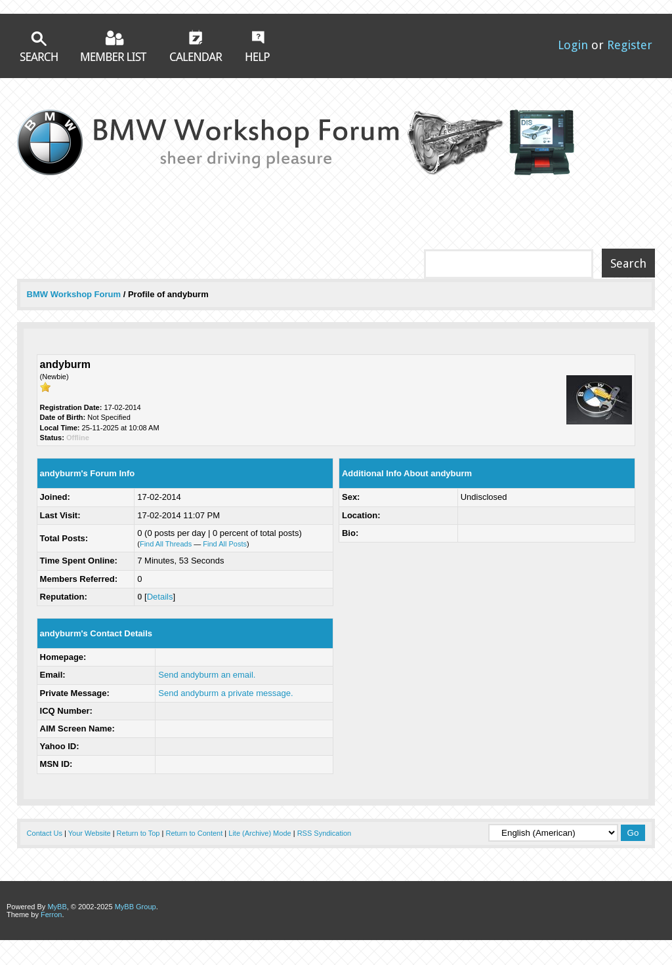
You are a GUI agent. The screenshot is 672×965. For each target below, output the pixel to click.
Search (39, 46)
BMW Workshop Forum (75, 294)
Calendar (196, 45)
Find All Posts (225, 544)
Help (257, 46)
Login (573, 45)
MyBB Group (135, 907)
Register (629, 45)
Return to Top (138, 833)
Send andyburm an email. (206, 675)
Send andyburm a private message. (225, 693)
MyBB (56, 907)
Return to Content (193, 833)
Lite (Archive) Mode (259, 833)
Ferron (51, 914)
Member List (114, 45)
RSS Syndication (324, 833)
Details (160, 597)
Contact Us (44, 833)
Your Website (89, 833)
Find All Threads (166, 544)
